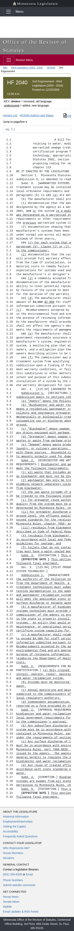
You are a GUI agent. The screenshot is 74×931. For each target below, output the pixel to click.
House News (11, 896)
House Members (13, 853)
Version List (10, 115)
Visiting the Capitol (14, 826)
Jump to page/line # (15, 121)
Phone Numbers (13, 880)
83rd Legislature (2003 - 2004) (27, 67)
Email (29, 874)
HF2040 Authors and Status (36, 115)
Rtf (67, 116)
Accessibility (10, 831)
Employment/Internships (18, 821)
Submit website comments (19, 885)
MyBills (7, 906)
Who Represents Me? (16, 848)
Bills (5, 67)
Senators (8, 858)
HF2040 (51, 67)
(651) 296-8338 (12, 874)
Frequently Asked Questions (20, 836)
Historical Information (16, 816)
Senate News (11, 901)
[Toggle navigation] (8, 12)
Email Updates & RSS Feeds (20, 911)
